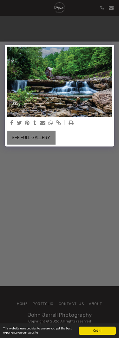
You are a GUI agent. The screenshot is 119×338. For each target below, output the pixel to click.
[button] (7, 8)
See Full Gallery (31, 137)
